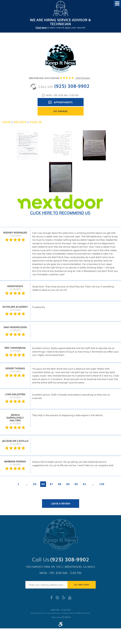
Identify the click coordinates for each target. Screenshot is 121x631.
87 (51, 484)
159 (101, 484)
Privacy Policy (66, 610)
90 (76, 484)
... (26, 484)
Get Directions (81, 584)
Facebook (51, 599)
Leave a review (60, 503)
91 (84, 484)
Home (6, 122)
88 (59, 484)
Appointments (63, 102)
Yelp (64, 599)
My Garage (60, 111)
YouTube (70, 599)
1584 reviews (82, 78)
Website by (61, 617)
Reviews (20, 122)
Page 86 (36, 122)
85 (34, 484)
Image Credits (55, 610)
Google (57, 599)
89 (68, 484)
